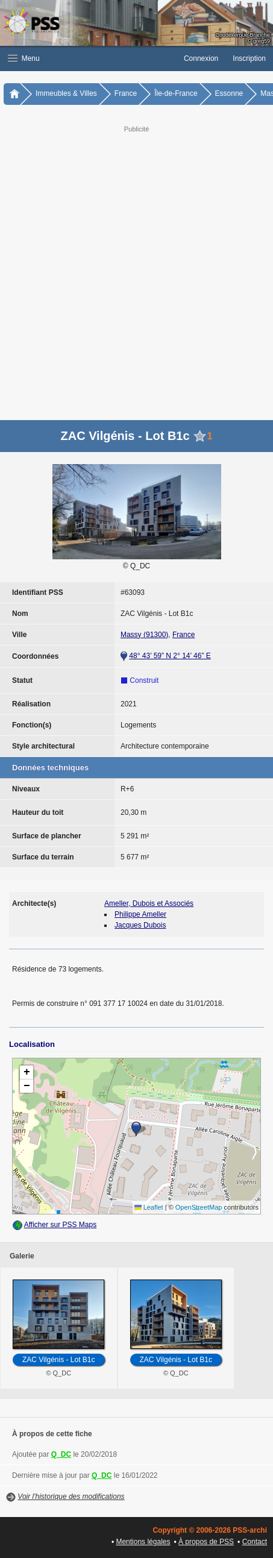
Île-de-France (175, 93)
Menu (24, 58)
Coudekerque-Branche (242, 35)
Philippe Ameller (140, 914)
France (126, 93)
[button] (88, 58)
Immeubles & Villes (66, 93)
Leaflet (148, 1207)
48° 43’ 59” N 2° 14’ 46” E (169, 656)
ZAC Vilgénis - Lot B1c (58, 1359)
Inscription (249, 58)
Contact (254, 1542)
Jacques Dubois (140, 925)
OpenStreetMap (198, 1207)
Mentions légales (143, 1542)
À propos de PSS (206, 1542)
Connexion (201, 58)
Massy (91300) (144, 634)
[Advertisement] (136, 271)
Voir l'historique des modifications (70, 1496)
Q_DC (61, 1454)
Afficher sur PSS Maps (60, 1224)
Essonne (229, 93)
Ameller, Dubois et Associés (148, 903)
